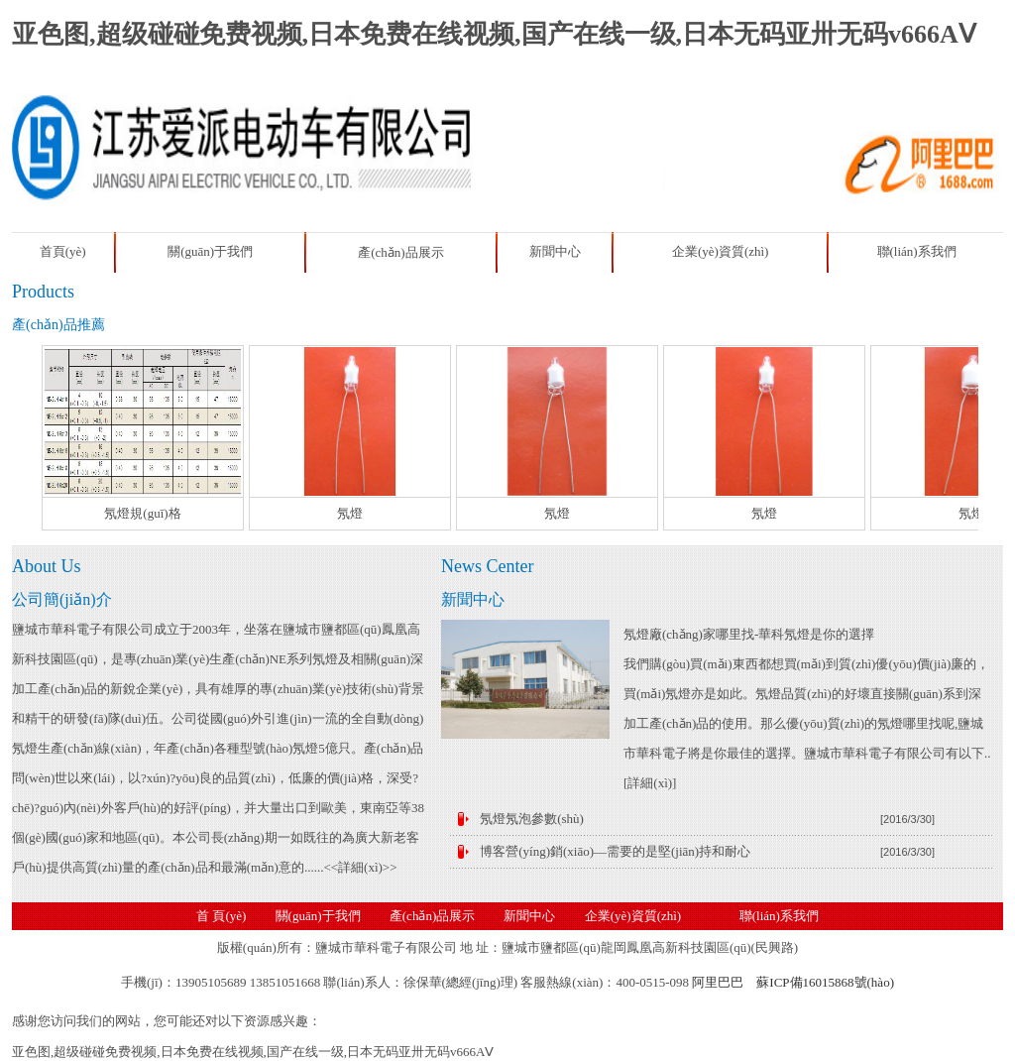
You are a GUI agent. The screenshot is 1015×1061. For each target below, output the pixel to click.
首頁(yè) (63, 251)
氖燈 (350, 513)
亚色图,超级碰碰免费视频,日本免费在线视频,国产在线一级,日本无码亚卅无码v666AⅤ (494, 34)
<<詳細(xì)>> (359, 867)
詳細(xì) (649, 782)
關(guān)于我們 (210, 251)
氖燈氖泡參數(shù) (532, 818)
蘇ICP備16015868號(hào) (825, 982)
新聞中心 (555, 251)
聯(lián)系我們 (917, 251)
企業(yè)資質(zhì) (720, 251)
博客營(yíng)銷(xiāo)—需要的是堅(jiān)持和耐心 (615, 851)
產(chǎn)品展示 (400, 252)
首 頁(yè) (221, 915)
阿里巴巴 (717, 982)
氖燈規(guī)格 (142, 513)
